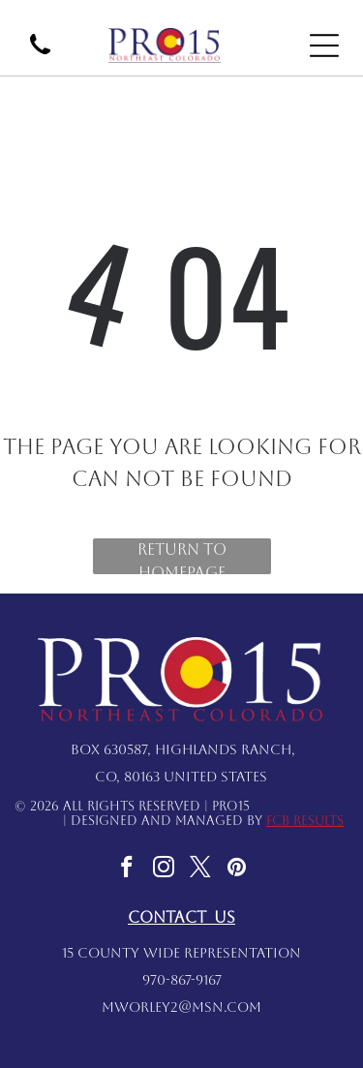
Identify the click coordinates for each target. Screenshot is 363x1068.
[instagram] (163, 869)
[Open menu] (324, 45)
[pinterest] (237, 869)
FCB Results (305, 820)
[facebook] (126, 869)
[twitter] (200, 869)
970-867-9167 (182, 980)
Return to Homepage (182, 557)
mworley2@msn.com (181, 1007)
